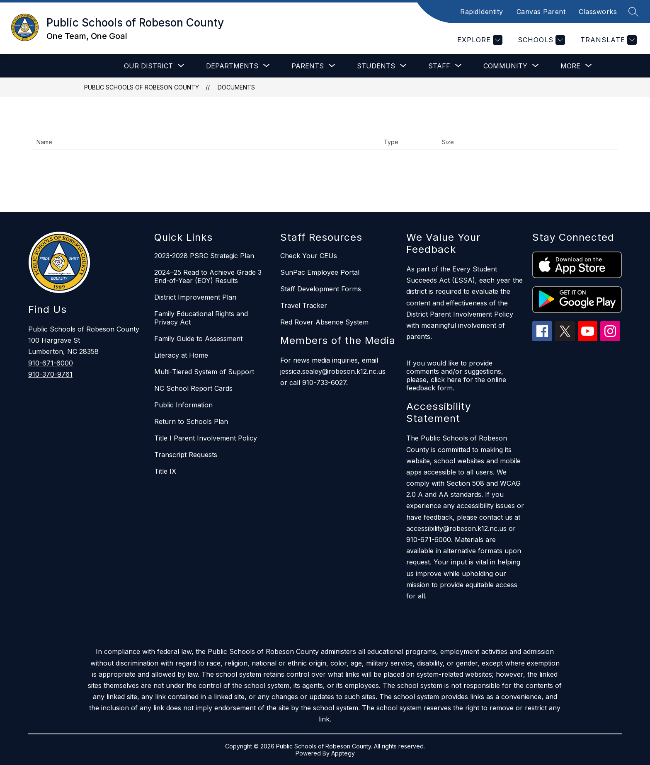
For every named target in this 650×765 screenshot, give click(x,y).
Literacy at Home (181, 355)
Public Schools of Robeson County (141, 87)
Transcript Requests (185, 454)
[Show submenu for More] (570, 66)
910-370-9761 (50, 374)
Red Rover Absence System (324, 322)
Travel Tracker (303, 305)
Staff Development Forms (320, 289)
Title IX (165, 471)
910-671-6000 (50, 363)
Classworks (598, 11)
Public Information (183, 405)
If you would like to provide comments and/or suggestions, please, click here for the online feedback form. (456, 375)
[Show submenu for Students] (376, 66)
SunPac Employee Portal (319, 272)
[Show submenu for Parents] (307, 66)
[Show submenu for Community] (505, 66)
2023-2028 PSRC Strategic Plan (204, 256)
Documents (236, 87)
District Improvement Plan (195, 297)
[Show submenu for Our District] (148, 66)
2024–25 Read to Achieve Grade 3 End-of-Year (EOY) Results (208, 276)
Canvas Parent (541, 11)
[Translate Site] (607, 40)
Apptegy (343, 753)
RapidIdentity (481, 11)
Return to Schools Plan (191, 421)
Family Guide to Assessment (198, 338)
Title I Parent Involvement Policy (205, 438)
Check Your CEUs (308, 256)
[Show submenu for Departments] (232, 66)
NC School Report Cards (193, 388)
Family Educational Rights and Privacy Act (201, 318)
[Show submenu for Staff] (439, 66)
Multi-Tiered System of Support (204, 372)
